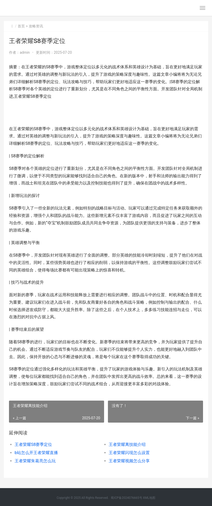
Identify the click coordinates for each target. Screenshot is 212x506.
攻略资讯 (36, 26)
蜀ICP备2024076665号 (126, 498)
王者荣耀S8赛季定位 (33, 444)
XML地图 (149, 498)
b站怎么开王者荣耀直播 (36, 452)
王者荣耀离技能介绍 (127, 444)
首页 (21, 26)
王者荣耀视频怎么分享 (129, 460)
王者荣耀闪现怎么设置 (129, 452)
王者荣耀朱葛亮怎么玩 (35, 460)
